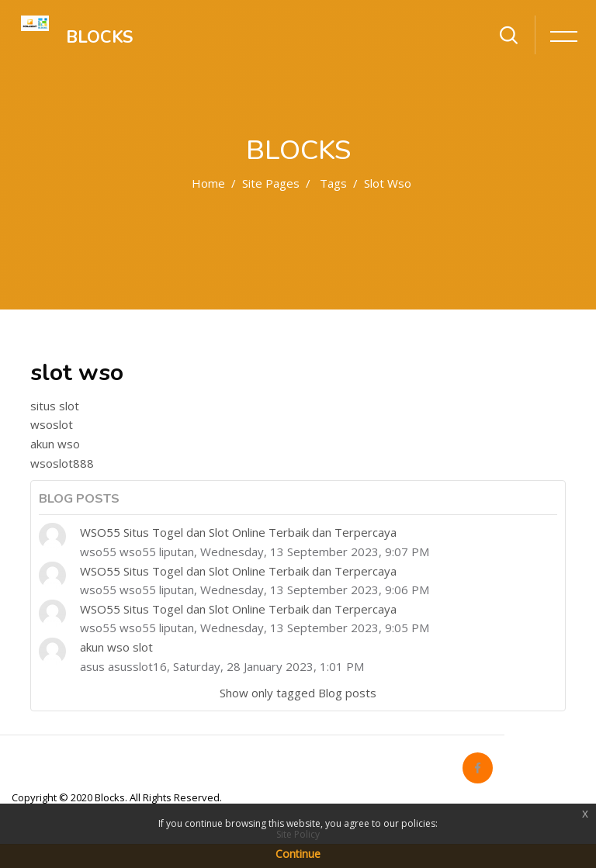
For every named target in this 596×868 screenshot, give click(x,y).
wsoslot (51, 424)
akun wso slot (116, 647)
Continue (298, 853)
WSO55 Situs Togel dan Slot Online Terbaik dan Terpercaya (238, 532)
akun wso (55, 443)
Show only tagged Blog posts (298, 692)
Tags (333, 183)
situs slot (54, 405)
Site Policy (298, 834)
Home (208, 183)
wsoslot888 (62, 463)
